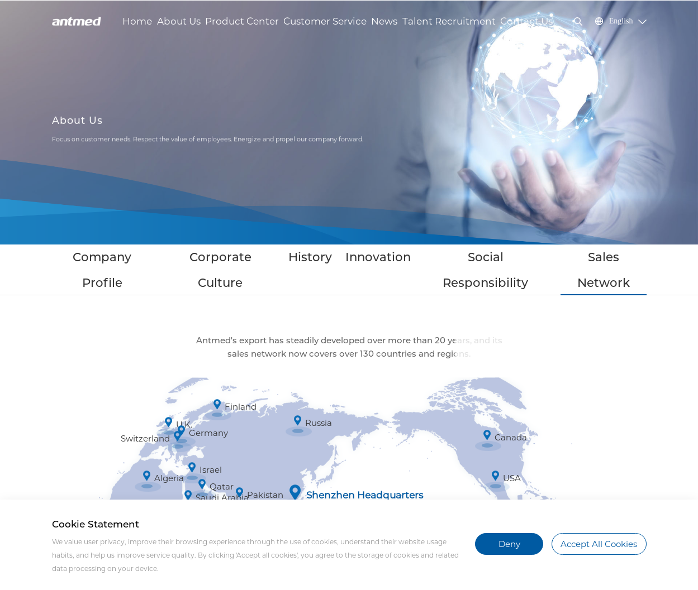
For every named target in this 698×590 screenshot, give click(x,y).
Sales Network (536, 258)
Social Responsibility (450, 258)
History (320, 258)
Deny (509, 544)
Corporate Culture (254, 258)
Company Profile (167, 258)
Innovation (371, 258)
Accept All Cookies (599, 544)
